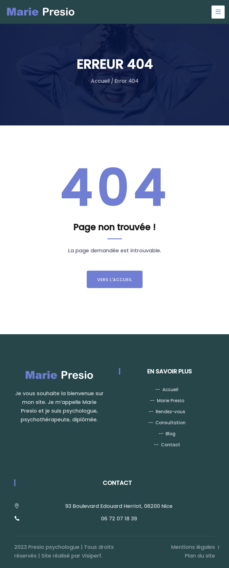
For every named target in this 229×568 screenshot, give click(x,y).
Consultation (170, 423)
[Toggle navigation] (218, 12)
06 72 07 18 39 (119, 518)
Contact (170, 445)
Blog (170, 434)
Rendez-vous (170, 412)
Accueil (100, 81)
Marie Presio (170, 401)
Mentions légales (193, 547)
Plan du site (200, 555)
